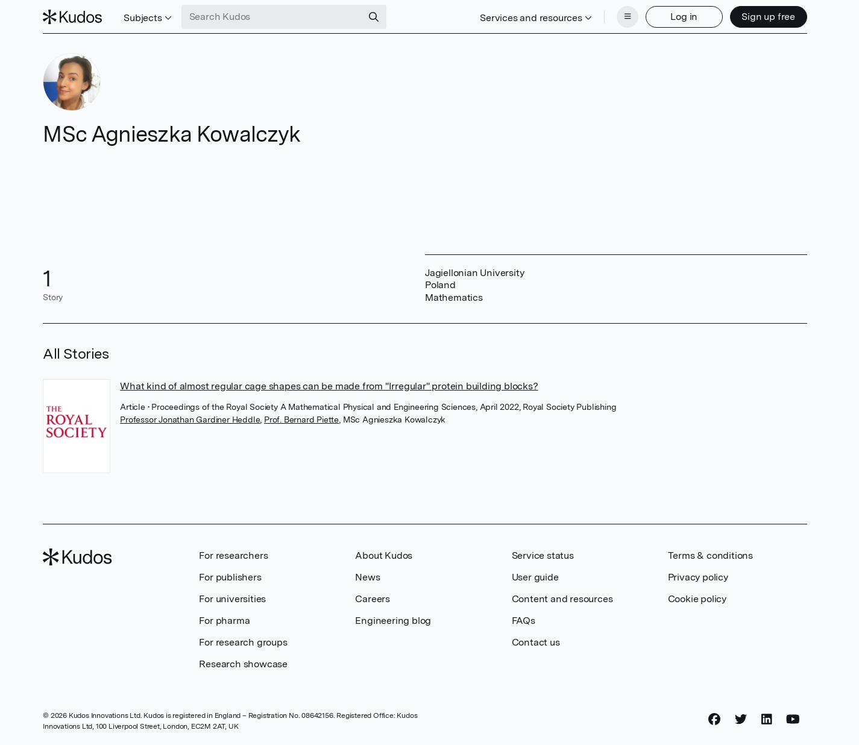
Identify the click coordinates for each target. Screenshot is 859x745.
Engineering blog (393, 620)
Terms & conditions (710, 555)
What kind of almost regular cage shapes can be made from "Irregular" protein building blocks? (329, 386)
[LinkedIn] (766, 719)
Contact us (536, 642)
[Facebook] (714, 719)
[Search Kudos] (272, 16)
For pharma (224, 620)
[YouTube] (793, 719)
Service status (543, 555)
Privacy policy (698, 577)
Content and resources (562, 599)
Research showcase (243, 664)
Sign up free (768, 16)
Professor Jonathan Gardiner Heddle (190, 419)
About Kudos (383, 555)
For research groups (243, 642)
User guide (535, 577)
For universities (232, 599)
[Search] (374, 16)
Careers (372, 599)
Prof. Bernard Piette (301, 419)
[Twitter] (741, 719)
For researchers (233, 555)
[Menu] (627, 17)
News (367, 577)
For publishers (230, 577)
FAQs (523, 620)
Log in (683, 16)
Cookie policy (697, 599)
